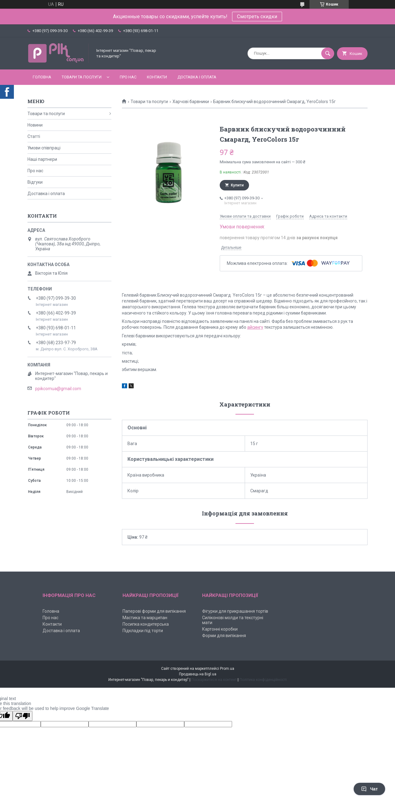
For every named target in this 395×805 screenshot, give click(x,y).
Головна (42, 77)
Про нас (128, 77)
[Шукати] (327, 53)
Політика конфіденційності (263, 680)
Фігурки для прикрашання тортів (235, 611)
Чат (369, 789)
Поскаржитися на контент (214, 680)
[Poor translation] (22, 716)
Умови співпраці (43, 147)
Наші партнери (42, 159)
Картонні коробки (220, 629)
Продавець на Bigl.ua (197, 674)
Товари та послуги (82, 77)
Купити (237, 185)
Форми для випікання (224, 635)
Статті (33, 136)
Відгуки (35, 182)
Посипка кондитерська (146, 624)
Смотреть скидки (257, 16)
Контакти (157, 77)
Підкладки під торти (143, 630)
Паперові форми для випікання (154, 611)
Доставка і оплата (196, 77)
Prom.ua (227, 668)
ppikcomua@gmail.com (58, 388)
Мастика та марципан (145, 617)
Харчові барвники (191, 101)
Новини (35, 125)
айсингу (255, 327)
